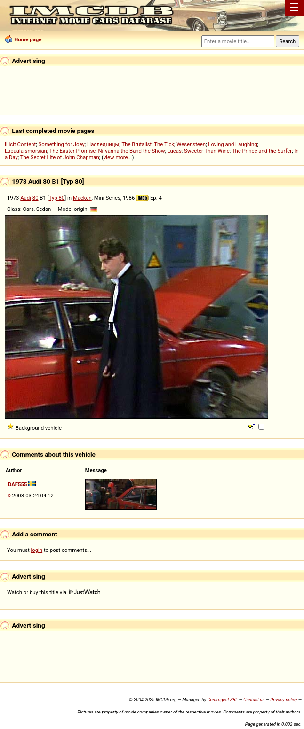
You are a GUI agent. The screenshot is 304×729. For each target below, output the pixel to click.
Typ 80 (57, 197)
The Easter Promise (72, 150)
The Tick (164, 144)
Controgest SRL (222, 699)
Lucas (175, 150)
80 (35, 197)
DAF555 (17, 484)
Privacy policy (283, 699)
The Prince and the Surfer (262, 150)
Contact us (253, 699)
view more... (118, 157)
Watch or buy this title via (53, 592)
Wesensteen (191, 144)
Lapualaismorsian (26, 150)
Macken (82, 197)
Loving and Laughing (232, 144)
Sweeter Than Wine (207, 150)
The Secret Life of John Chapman (59, 157)
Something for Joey (62, 144)
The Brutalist (136, 144)
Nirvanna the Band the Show (131, 150)
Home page (27, 39)
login (37, 550)
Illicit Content (20, 144)
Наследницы (103, 144)
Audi (25, 197)
